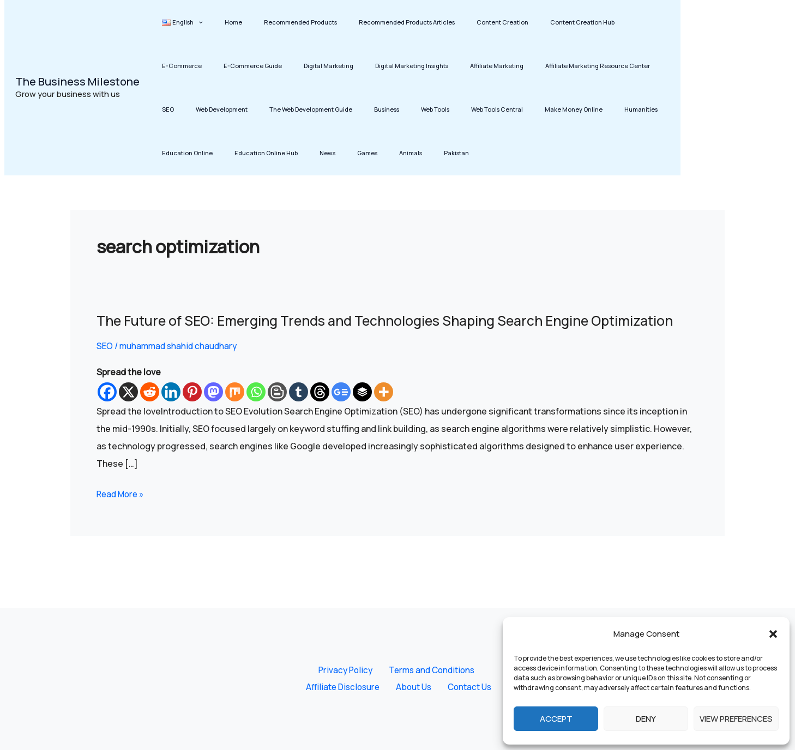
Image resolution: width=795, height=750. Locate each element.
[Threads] (319, 410)
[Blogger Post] (277, 410)
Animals (200, 153)
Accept (556, 718)
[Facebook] (107, 410)
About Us (415, 687)
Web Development (606, 66)
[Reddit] (149, 410)
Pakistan (236, 153)
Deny (646, 718)
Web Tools (303, 109)
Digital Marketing (252, 66)
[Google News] (341, 410)
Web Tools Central (355, 109)
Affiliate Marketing (400, 66)
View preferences (736, 718)
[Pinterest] (192, 410)
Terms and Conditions (427, 669)
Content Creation (458, 22)
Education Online (533, 109)
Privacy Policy (345, 669)
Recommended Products (275, 22)
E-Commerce (592, 22)
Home (218, 22)
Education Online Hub (602, 109)
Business (264, 109)
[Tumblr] (298, 410)
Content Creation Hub (528, 22)
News (654, 109)
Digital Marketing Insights (325, 66)
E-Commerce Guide (186, 66)
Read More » (122, 511)
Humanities (479, 109)
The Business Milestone (77, 81)
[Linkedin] (170, 410)
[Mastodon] (213, 410)
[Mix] (234, 410)
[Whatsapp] (256, 410)
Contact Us (466, 687)
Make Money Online (422, 109)
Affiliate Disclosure (348, 687)
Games (167, 153)
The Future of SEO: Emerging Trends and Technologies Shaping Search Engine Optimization (357, 329)
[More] (383, 410)
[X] (128, 410)
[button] (773, 634)
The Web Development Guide (198, 109)
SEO (562, 66)
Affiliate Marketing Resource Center (491, 66)
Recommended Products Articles (372, 22)
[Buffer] (362, 410)
